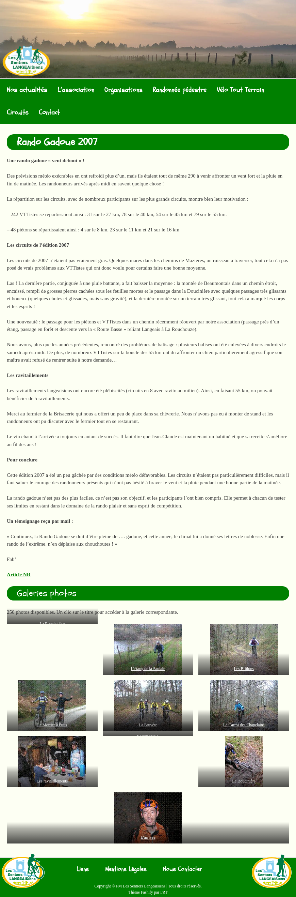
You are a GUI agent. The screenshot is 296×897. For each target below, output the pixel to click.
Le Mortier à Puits (52, 725)
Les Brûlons (244, 668)
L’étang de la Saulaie (148, 668)
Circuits (18, 112)
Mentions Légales (126, 869)
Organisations (123, 89)
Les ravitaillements (52, 781)
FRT (163, 892)
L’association (75, 89)
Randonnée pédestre (180, 89)
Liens (83, 869)
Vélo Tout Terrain (240, 89)
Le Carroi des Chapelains (244, 725)
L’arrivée (148, 837)
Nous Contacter (182, 869)
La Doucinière (244, 781)
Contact (49, 112)
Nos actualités (27, 89)
